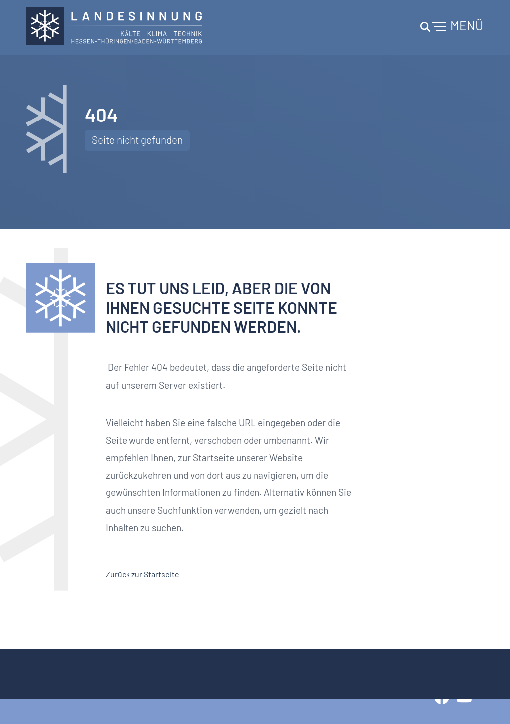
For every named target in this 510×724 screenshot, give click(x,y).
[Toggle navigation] (450, 27)
